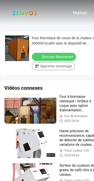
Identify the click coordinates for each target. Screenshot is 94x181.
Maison (80, 12)
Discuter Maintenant (54, 56)
